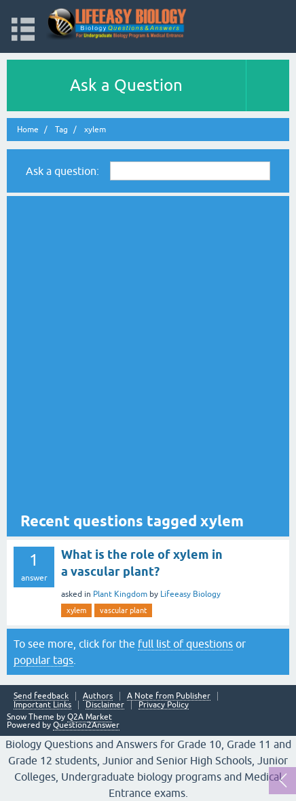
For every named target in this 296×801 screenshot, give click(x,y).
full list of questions (185, 644)
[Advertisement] (148, 356)
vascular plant (123, 610)
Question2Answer (86, 725)
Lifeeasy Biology (190, 594)
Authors (98, 696)
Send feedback (41, 696)
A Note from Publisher (168, 696)
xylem (76, 610)
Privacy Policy (163, 705)
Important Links (42, 705)
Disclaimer (105, 705)
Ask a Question (126, 85)
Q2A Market (89, 717)
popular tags (43, 660)
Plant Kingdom (120, 594)
